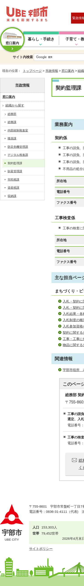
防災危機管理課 (18, 146)
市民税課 (13, 179)
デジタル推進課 (18, 155)
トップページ (32, 71)
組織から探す (14, 105)
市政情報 (51, 71)
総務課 (12, 122)
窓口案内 (68, 71)
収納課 (12, 196)
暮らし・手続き (41, 39)
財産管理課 (15, 171)
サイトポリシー (41, 549)
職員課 (12, 138)
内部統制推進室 (18, 130)
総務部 (12, 114)
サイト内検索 (23, 57)
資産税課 (13, 187)
